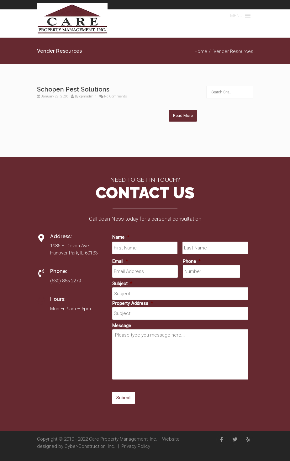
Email (120, 261)
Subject (122, 283)
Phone (192, 261)
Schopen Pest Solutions (73, 89)
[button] (236, 15)
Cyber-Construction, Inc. (90, 446)
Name (120, 237)
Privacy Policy (135, 446)
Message (121, 325)
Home (200, 51)
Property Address (132, 303)
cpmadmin (88, 96)
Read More (183, 115)
